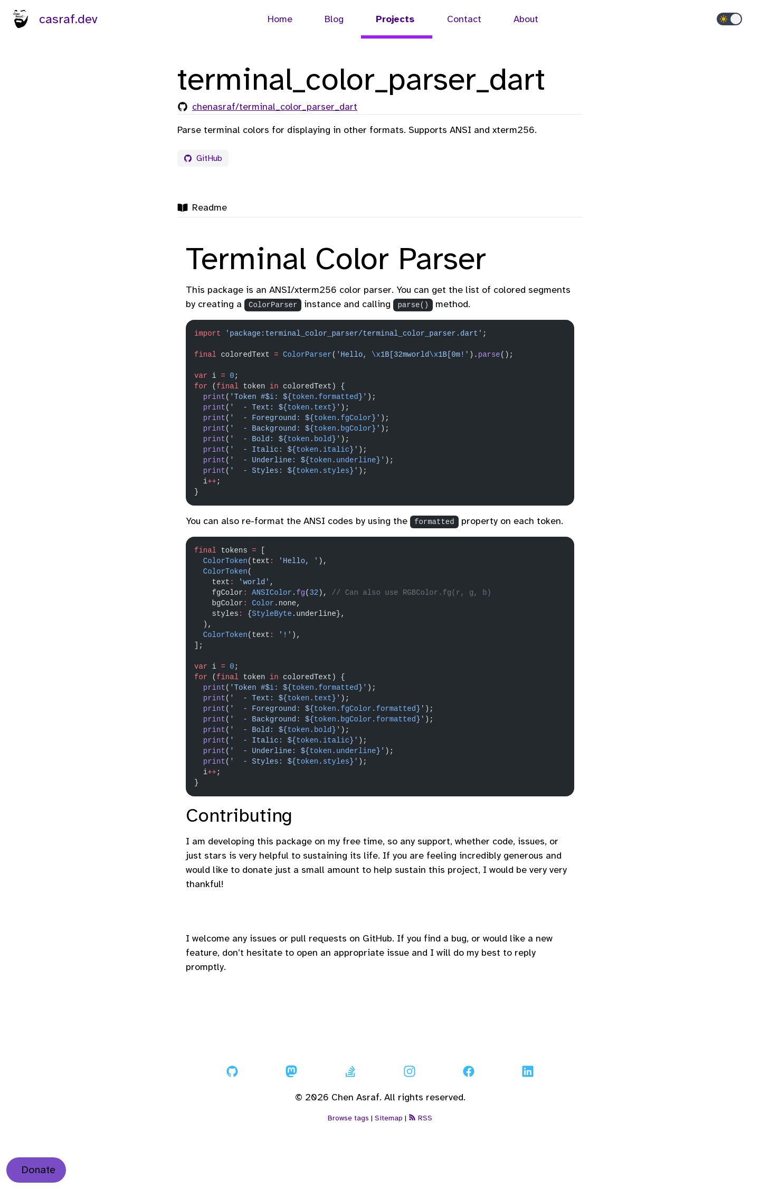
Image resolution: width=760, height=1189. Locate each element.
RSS (420, 1118)
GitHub (203, 158)
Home (281, 19)
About (526, 19)
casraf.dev (54, 19)
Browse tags (348, 1118)
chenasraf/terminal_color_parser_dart (274, 106)
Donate (38, 1169)
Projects (396, 19)
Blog (335, 19)
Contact (465, 19)
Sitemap (389, 1118)
